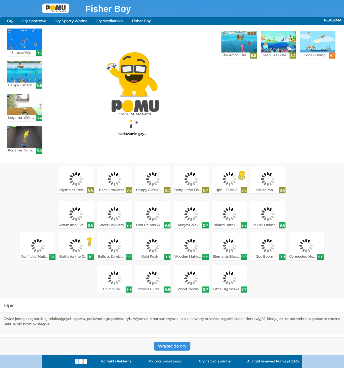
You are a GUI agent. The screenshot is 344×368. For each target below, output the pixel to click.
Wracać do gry (172, 346)
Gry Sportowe (34, 21)
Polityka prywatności (165, 361)
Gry (10, 21)
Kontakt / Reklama (116, 361)
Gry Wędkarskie (109, 21)
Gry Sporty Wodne (70, 21)
